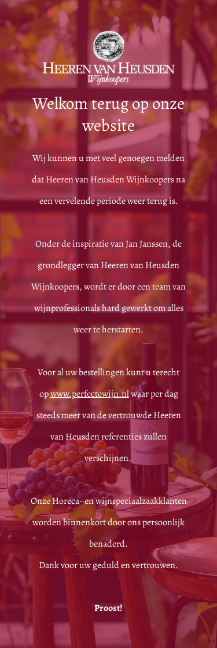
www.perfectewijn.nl (89, 393)
